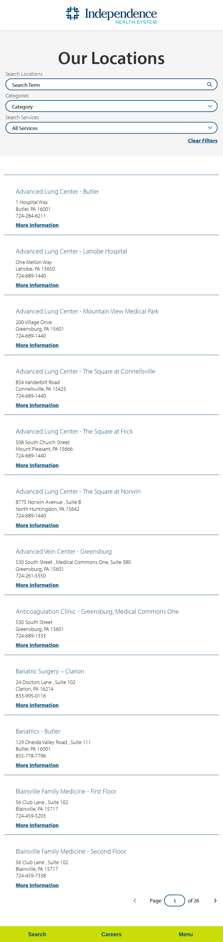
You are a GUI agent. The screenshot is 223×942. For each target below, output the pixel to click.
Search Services (22, 117)
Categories (17, 95)
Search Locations (24, 74)
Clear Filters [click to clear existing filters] (203, 140)
